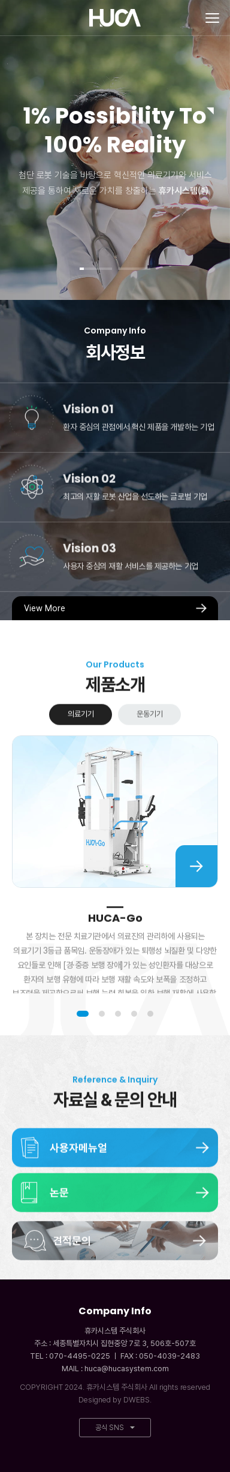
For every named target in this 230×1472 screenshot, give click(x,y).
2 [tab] (102, 1014)
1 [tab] (83, 1014)
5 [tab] (150, 1014)
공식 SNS (115, 1427)
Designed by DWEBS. (115, 1399)
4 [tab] (134, 1014)
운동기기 (150, 736)
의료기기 (81, 736)
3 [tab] (118, 1014)
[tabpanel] (115, 150)
